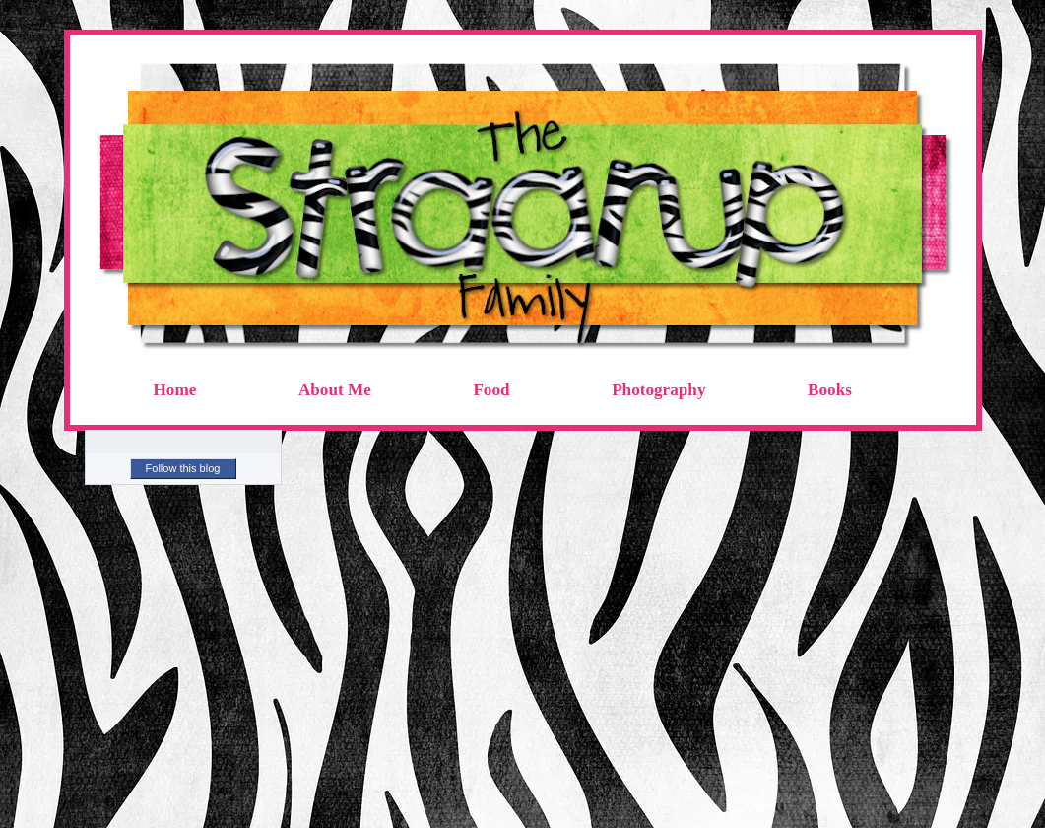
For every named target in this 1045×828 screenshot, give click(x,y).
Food (491, 389)
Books (830, 389)
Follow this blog (183, 468)
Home (175, 389)
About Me (334, 389)
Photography (658, 389)
